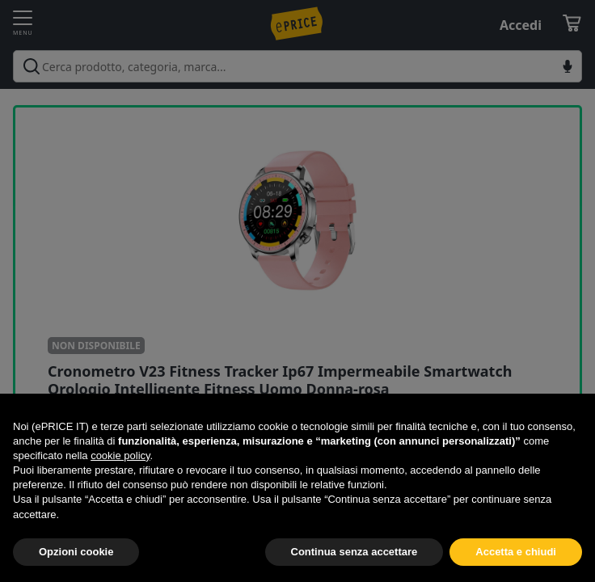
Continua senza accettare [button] (354, 552)
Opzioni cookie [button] (76, 552)
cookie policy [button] (120, 455)
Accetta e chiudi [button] (515, 552)
